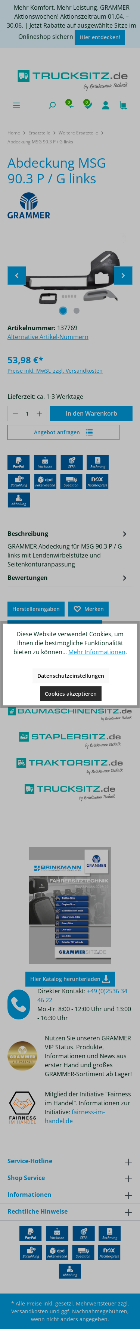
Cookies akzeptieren (71, 693)
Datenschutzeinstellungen (70, 675)
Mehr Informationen (96, 652)
